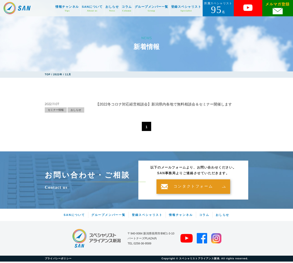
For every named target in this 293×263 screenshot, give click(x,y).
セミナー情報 (56, 109)
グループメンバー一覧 (151, 8)
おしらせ (112, 8)
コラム (127, 8)
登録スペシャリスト (186, 8)
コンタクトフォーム (193, 188)
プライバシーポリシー (58, 260)
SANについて (92, 8)
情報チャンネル (67, 8)
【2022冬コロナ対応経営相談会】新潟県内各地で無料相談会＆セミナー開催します (164, 104)
